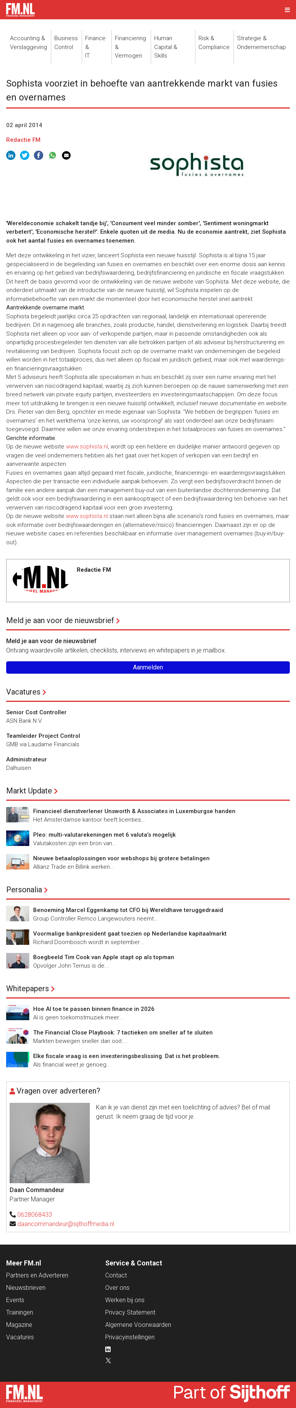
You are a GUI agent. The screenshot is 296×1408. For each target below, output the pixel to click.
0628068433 (34, 1214)
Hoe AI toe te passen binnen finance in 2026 (94, 1008)
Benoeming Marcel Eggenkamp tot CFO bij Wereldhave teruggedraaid (128, 910)
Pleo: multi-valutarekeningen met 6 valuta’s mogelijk (104, 834)
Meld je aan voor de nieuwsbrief (60, 620)
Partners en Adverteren (37, 1275)
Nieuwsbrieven (25, 1287)
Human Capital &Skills (165, 47)
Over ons (117, 1287)
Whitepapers (27, 988)
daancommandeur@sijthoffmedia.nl (65, 1224)
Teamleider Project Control (43, 735)
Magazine (19, 1324)
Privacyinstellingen (130, 1337)
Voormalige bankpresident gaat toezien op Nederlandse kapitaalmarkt (130, 933)
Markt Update (29, 790)
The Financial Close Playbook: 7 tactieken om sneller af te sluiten (123, 1032)
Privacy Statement (130, 1312)
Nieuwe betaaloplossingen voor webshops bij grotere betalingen (121, 858)
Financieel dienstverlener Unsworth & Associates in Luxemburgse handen (134, 811)
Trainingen (19, 1312)
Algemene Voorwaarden (138, 1324)
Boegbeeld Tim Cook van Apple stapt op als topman (103, 957)
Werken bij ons (125, 1300)
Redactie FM (23, 139)
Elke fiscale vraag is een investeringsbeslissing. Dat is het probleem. (126, 1056)
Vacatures (23, 691)
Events (15, 1300)
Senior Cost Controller (36, 712)
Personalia (24, 889)
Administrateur (26, 759)
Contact (116, 1275)
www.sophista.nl (87, 446)
